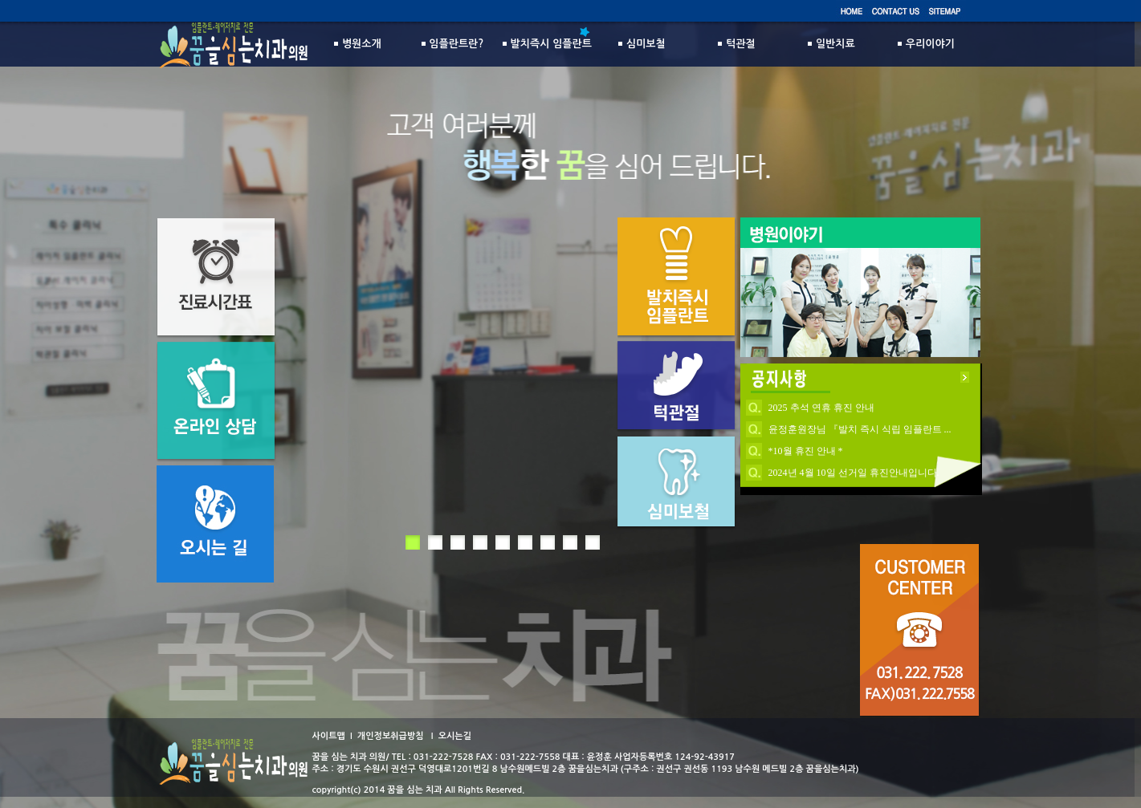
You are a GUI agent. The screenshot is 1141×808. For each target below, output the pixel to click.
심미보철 (642, 44)
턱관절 (736, 44)
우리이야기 (926, 44)
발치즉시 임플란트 (547, 44)
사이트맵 (328, 736)
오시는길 (454, 736)
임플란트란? (453, 44)
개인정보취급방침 (390, 736)
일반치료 (831, 44)
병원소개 (357, 44)
